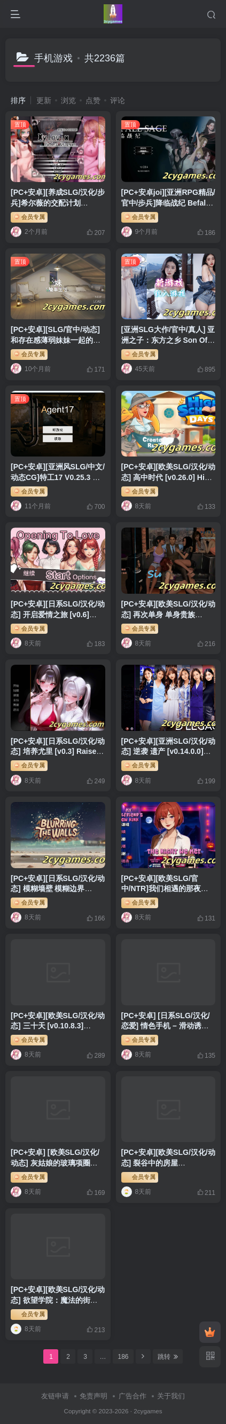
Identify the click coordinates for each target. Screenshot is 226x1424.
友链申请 (55, 1396)
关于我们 (171, 1396)
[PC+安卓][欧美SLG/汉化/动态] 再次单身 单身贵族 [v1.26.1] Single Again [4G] (168, 614)
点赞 (92, 100)
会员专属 (29, 216)
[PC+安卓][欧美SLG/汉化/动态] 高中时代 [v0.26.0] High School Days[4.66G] (168, 477)
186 (123, 1356)
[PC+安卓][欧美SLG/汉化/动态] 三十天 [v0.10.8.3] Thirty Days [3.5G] (58, 1026)
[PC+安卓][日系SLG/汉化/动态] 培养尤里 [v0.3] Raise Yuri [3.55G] (58, 751)
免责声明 (93, 1396)
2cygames (148, 1410)
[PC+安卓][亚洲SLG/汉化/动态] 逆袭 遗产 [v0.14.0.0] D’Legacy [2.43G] (168, 751)
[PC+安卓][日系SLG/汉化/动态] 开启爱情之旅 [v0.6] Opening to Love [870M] (58, 614)
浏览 (68, 100)
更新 (43, 100)
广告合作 (132, 1396)
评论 (117, 100)
